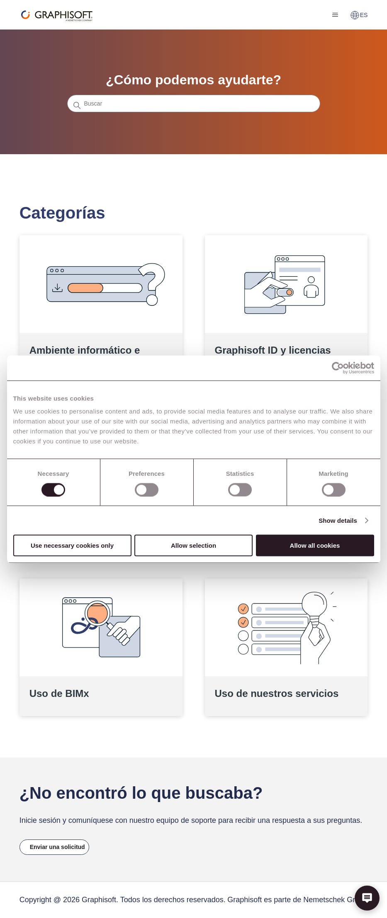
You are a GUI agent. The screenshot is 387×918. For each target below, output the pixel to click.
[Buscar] (194, 103)
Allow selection (193, 545)
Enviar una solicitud (57, 847)
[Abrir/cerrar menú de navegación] (335, 15)
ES (359, 15)
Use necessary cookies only (72, 545)
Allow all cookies (315, 545)
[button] (367, 898)
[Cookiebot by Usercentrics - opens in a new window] (338, 368)
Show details (338, 520)
